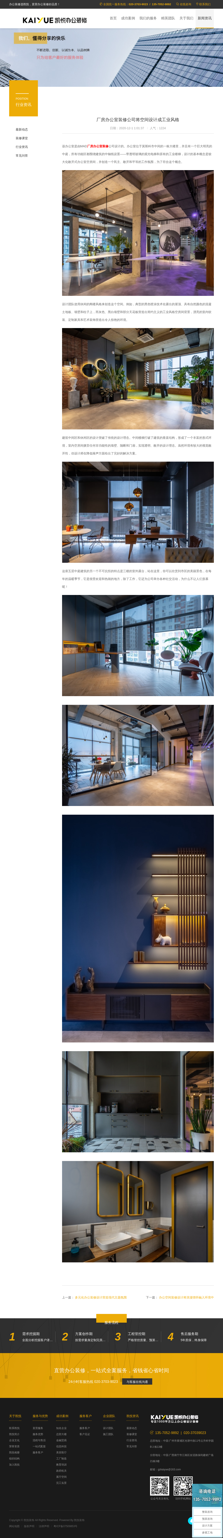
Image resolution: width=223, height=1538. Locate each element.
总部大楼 (61, 1434)
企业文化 (14, 1440)
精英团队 (168, 18)
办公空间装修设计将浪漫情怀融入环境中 (186, 1297)
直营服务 (38, 1428)
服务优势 (38, 1434)
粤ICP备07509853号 (65, 1526)
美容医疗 (61, 1452)
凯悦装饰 (55, 19)
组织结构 (14, 1458)
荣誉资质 (14, 1446)
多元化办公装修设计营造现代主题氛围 (101, 1297)
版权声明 (29, 1526)
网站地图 (14, 1526)
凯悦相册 (14, 1452)
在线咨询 (185, 4)
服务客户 (38, 1452)
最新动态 (22, 129)
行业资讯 (22, 147)
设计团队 (108, 1428)
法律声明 (44, 1526)
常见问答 (22, 155)
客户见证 (84, 1434)
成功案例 (128, 18)
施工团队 (108, 1434)
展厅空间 (61, 1476)
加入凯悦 (14, 1464)
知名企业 (61, 1428)
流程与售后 (39, 1440)
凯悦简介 (14, 1434)
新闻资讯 (205, 18)
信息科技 (61, 1446)
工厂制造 (61, 1458)
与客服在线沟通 (137, 1382)
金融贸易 (61, 1440)
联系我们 (205, 4)
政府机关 (61, 1470)
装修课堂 (22, 138)
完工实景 (61, 1482)
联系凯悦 (14, 1428)
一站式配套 (39, 1446)
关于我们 (186, 18)
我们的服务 (148, 18)
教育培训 (61, 1464)
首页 (113, 18)
